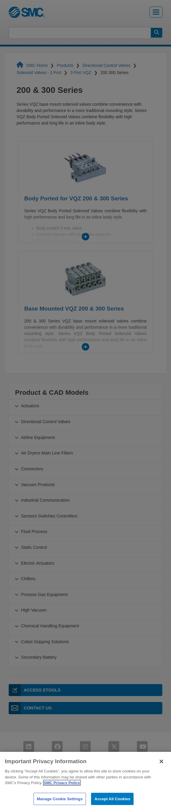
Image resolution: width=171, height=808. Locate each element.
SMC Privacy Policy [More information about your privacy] (62, 792)
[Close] (161, 770)
